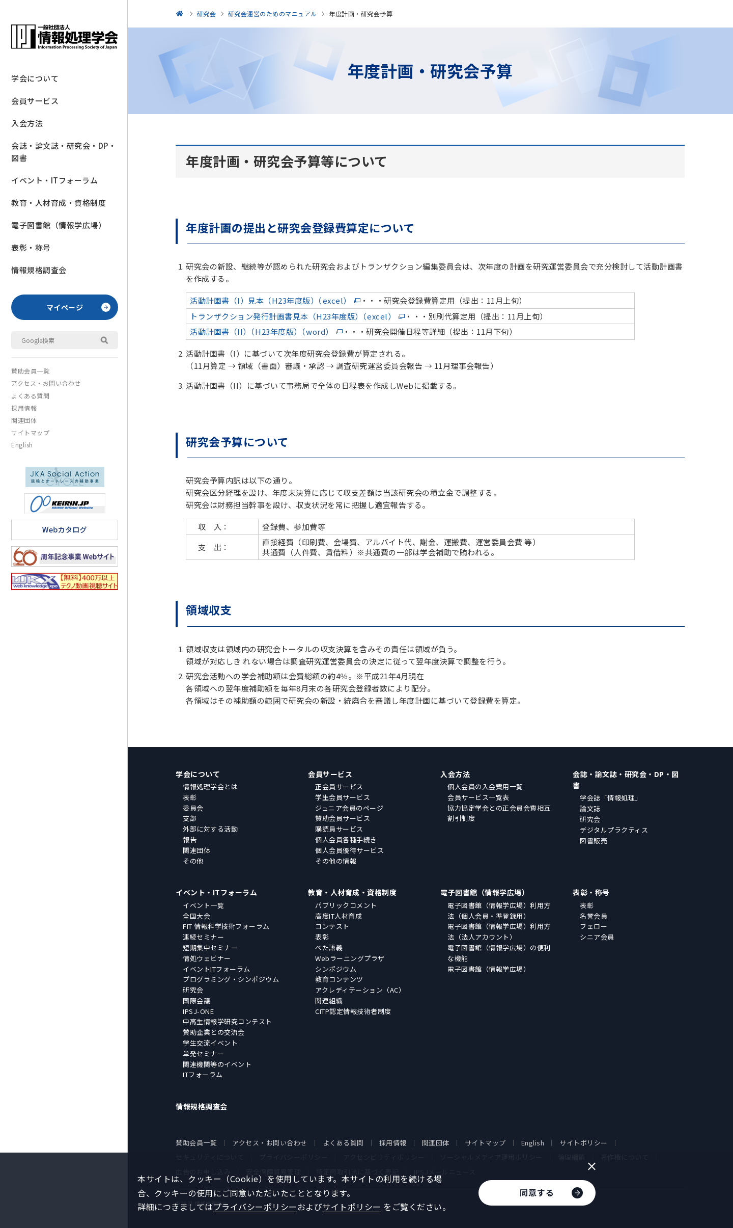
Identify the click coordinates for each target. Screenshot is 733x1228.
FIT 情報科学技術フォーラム (226, 926)
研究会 (590, 819)
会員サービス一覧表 (478, 797)
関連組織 (329, 1000)
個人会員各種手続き (346, 839)
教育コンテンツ (339, 979)
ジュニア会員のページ (349, 808)
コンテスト (332, 926)
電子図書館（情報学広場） (58, 225)
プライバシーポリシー (255, 1206)
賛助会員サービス (342, 818)
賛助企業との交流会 (214, 1032)
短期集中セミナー (210, 947)
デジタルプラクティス (614, 830)
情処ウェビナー (207, 958)
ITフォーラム (203, 1074)
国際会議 (196, 1000)
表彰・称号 (31, 247)
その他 (193, 861)
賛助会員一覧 (30, 370)
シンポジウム (335, 969)
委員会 (193, 808)
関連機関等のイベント (217, 1064)
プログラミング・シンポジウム (231, 979)
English (22, 444)
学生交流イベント (210, 1043)
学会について (35, 78)
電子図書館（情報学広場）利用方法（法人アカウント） (499, 931)
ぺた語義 (329, 947)
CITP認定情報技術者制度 (353, 1011)
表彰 (189, 797)
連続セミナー (203, 937)
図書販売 (593, 840)
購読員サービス (339, 829)
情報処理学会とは (210, 786)
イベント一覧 (203, 905)
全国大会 (196, 916)
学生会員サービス (342, 797)
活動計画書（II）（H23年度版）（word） (261, 331)
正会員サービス (339, 786)
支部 (189, 818)
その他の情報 (335, 861)
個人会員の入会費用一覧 (485, 786)
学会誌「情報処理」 (611, 798)
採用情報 (24, 408)
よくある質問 (30, 395)
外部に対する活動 (210, 829)
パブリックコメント (346, 905)
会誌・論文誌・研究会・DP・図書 (63, 151)
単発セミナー (203, 1053)
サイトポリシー (583, 1142)
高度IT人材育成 (338, 916)
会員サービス (35, 100)
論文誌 (590, 808)
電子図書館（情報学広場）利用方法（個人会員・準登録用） (499, 910)
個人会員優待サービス (349, 850)
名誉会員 (593, 916)
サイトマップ (30, 432)
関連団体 (24, 420)
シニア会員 (597, 937)
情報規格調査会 (39, 269)
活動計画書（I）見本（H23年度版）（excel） (270, 300)
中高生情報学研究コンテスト (227, 1021)
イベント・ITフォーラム (54, 180)
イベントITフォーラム (216, 969)
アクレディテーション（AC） (360, 990)
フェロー (593, 926)
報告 (189, 839)
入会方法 (27, 123)
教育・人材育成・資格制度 (58, 202)
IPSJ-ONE (198, 1011)
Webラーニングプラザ (350, 958)
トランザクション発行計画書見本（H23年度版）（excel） (293, 316)
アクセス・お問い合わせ (46, 383)
